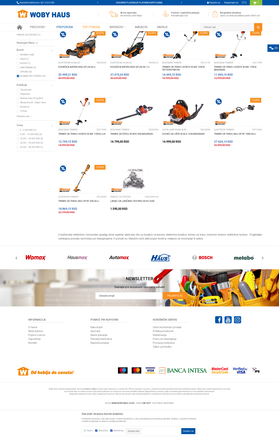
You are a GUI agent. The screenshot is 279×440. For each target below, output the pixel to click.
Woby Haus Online (26, 34)
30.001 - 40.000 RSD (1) (31, 178)
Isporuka (95, 362)
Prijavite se (175, 327)
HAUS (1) (24, 90)
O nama (32, 358)
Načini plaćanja (99, 366)
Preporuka (25, 125)
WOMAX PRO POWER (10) (33, 107)
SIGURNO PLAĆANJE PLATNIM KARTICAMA (139, 2)
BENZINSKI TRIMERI (28, 53)
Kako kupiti (97, 358)
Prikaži (225, 40)
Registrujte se (231, 2)
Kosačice (24, 138)
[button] (231, 27)
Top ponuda (25, 121)
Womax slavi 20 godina (31, 129)
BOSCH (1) (25, 94)
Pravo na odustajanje (165, 370)
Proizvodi (41, 34)
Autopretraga (158, 40)
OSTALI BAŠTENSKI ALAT (30, 62)
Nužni (90, 430)
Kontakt (32, 374)
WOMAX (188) (27, 86)
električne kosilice (176, 266)
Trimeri (23, 142)
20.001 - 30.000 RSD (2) (31, 174)
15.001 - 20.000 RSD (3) (31, 170)
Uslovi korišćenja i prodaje (167, 358)
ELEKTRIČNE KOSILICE (29, 49)
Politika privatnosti (163, 362)
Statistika (103, 430)
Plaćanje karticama (101, 370)
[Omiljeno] (244, 2)
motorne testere (216, 266)
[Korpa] (256, 4)
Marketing (118, 430)
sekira (199, 269)
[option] (139, 2)
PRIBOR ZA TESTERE (28, 66)
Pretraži (137, 46)
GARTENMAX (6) (28, 99)
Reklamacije (160, 366)
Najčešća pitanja (100, 374)
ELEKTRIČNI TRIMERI (28, 57)
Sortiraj (173, 40)
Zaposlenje (34, 370)
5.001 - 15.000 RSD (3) (31, 165)
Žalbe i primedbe (162, 378)
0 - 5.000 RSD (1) (28, 161)
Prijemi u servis (36, 366)
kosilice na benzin (154, 266)
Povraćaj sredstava (163, 374)
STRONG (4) (26, 103)
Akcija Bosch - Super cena (33, 134)
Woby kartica (35, 362)
